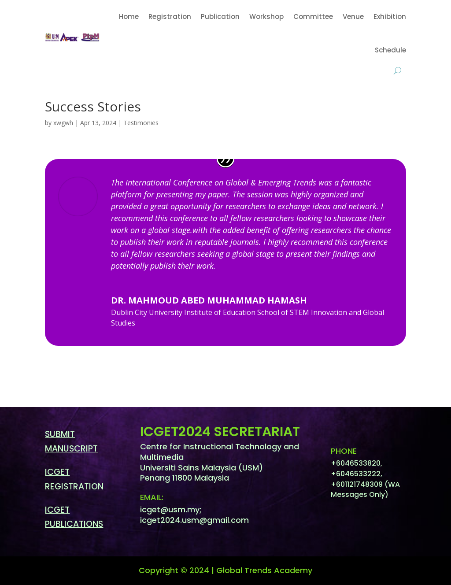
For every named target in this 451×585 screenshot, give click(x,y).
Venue (353, 16)
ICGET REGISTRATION (74, 479)
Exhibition (389, 16)
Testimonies (141, 122)
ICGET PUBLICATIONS (74, 517)
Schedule (390, 50)
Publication (220, 16)
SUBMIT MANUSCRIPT (71, 441)
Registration (169, 16)
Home (129, 16)
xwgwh (63, 122)
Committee (313, 16)
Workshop (266, 16)
